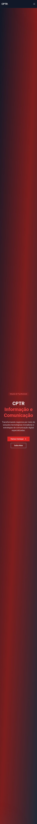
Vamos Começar (18, 439)
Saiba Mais (18, 446)
